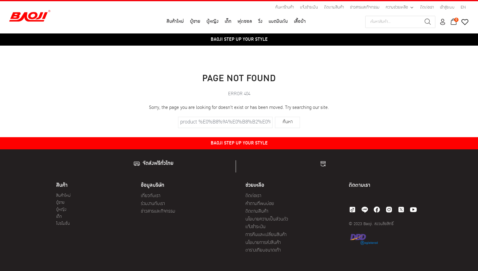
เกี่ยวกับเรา (150, 196)
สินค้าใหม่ (175, 22)
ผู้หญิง (212, 22)
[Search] (427, 22)
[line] (364, 209)
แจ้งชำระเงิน (309, 7)
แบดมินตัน (278, 22)
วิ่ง (260, 22)
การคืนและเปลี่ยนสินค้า (266, 235)
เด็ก (228, 22)
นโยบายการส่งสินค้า (263, 243)
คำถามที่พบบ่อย (259, 204)
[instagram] (389, 209)
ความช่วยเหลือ (400, 8)
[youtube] (413, 209)
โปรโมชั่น (63, 223)
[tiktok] (352, 209)
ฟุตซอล (244, 22)
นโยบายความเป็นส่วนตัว (266, 219)
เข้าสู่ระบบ (447, 7)
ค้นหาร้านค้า (284, 7)
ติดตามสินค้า (334, 7)
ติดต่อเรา (427, 7)
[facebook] (376, 209)
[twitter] (401, 209)
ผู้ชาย (195, 22)
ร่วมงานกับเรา (153, 204)
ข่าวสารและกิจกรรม (365, 7)
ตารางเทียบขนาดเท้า (263, 250)
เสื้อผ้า (300, 22)
